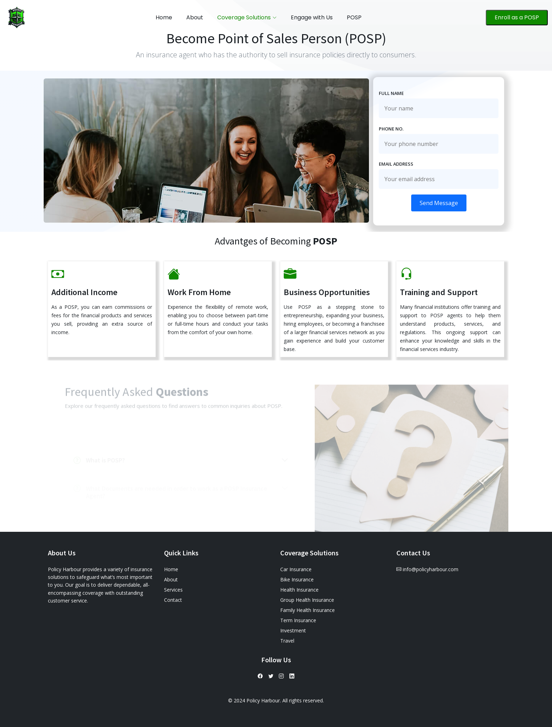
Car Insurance (296, 569)
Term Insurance (298, 620)
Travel (287, 640)
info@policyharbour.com (430, 569)
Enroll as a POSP (517, 17)
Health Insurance (299, 589)
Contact (173, 600)
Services (173, 589)
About (194, 17)
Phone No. (391, 129)
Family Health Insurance (307, 610)
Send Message (439, 203)
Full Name (391, 93)
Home (164, 17)
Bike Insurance (297, 579)
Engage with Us (312, 17)
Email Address (396, 164)
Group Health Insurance (307, 600)
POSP (354, 17)
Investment (293, 630)
